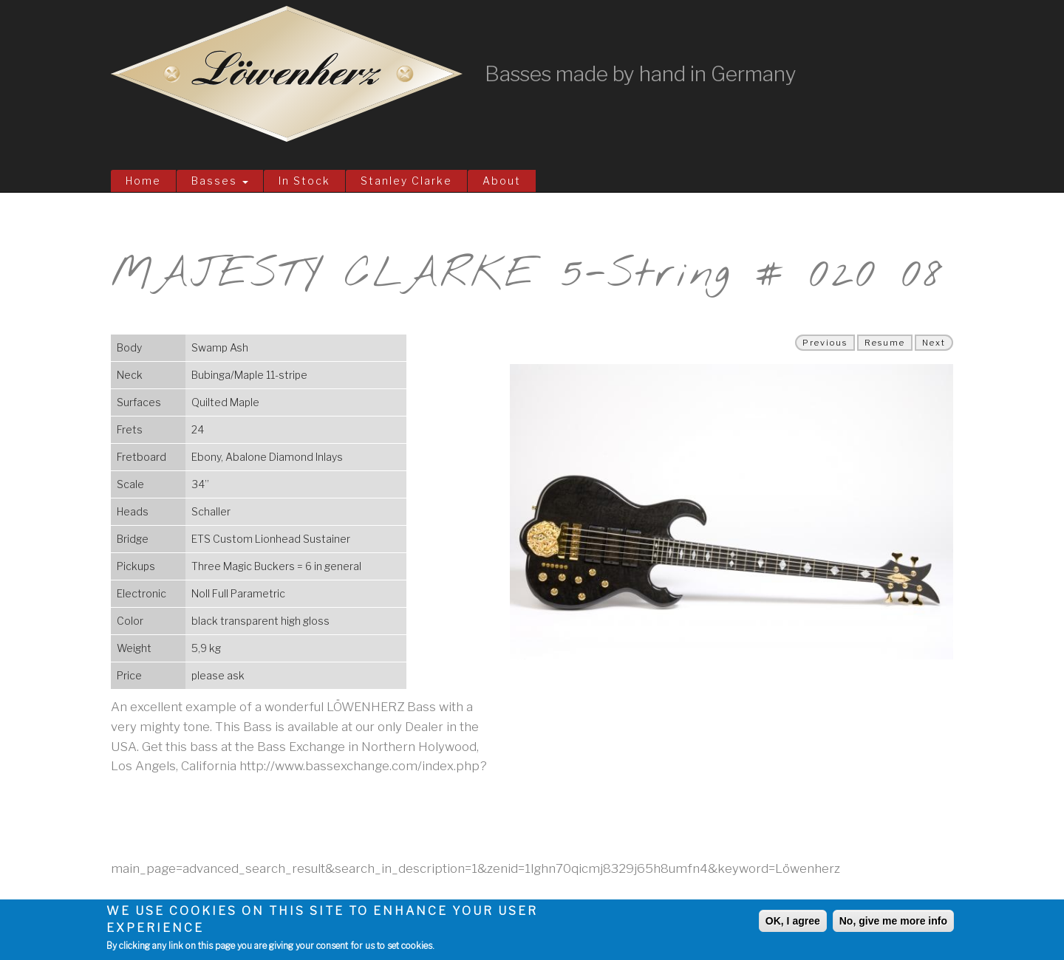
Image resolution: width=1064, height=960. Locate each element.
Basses (219, 180)
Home (143, 180)
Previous (825, 342)
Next (934, 342)
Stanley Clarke (406, 180)
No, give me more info (893, 921)
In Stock (304, 180)
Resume (884, 342)
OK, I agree (792, 921)
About (501, 180)
